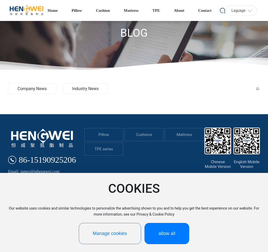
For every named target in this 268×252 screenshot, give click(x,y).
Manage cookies (110, 233)
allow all (167, 233)
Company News (32, 88)
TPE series (103, 149)
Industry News (85, 88)
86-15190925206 (47, 160)
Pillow (103, 134)
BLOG (134, 32)
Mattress (184, 134)
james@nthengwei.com (39, 171)
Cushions (144, 134)
